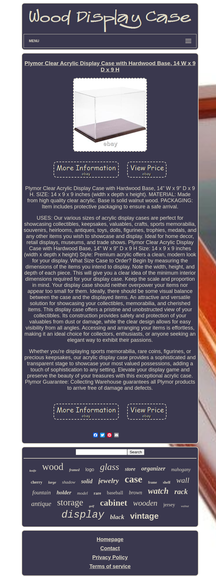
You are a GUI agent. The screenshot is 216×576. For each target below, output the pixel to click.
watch (158, 490)
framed (74, 470)
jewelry (108, 480)
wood (52, 466)
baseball (115, 492)
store (130, 469)
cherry (37, 482)
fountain (41, 492)
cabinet (113, 502)
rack (181, 491)
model (82, 493)
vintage (144, 515)
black (117, 516)
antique (41, 503)
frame (152, 482)
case (133, 479)
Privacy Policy (110, 557)
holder (63, 492)
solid (87, 481)
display (82, 515)
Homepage (110, 539)
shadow (68, 482)
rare (97, 493)
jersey (169, 504)
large (52, 482)
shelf (166, 482)
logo (89, 469)
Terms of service (110, 566)
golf (91, 506)
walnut (185, 506)
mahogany (181, 469)
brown (135, 492)
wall (182, 480)
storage (70, 502)
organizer (153, 468)
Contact (110, 548)
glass (109, 466)
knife (32, 470)
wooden (145, 503)
